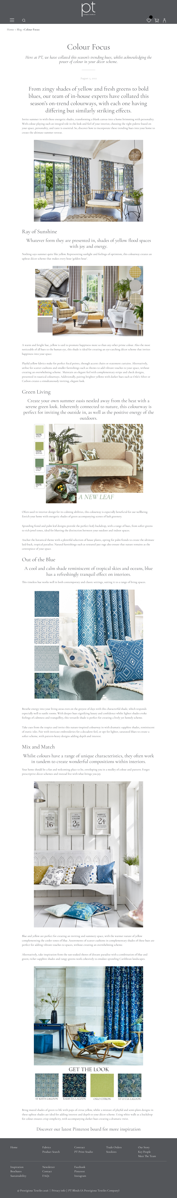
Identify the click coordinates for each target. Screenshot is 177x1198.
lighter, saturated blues (124, 731)
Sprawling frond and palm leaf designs (44, 526)
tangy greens (68, 959)
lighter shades (132, 713)
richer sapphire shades (42, 959)
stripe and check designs (129, 372)
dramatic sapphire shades (124, 727)
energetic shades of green (63, 516)
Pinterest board (87, 1129)
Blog (19, 29)
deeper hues (70, 713)
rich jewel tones (34, 530)
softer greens (145, 526)
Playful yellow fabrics (34, 363)
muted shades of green (42, 1110)
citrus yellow (85, 1110)
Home (10, 29)
